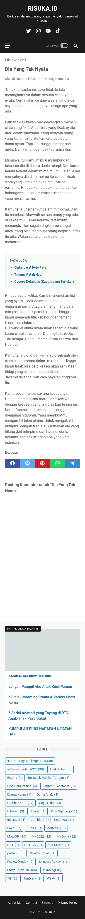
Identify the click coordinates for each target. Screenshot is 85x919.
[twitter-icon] (28, 31)
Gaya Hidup (50, 803)
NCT (13, 845)
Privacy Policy (67, 902)
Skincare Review (53, 861)
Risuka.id (43, 8)
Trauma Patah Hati (28, 275)
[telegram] (72, 463)
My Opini (66, 836)
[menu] (10, 45)
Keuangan (64, 819)
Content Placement (58, 786)
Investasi (16, 819)
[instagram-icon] (38, 31)
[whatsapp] (57, 463)
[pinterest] (42, 463)
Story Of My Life (22, 870)
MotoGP (16, 836)
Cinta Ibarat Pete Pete (30, 268)
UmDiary (32, 878)
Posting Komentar (56, 79)
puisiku (15, 853)
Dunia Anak (47, 794)
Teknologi (51, 870)
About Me (14, 902)
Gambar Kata (20, 803)
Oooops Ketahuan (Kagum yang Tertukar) (44, 282)
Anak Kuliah (60, 769)
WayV (54, 878)
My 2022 (41, 836)
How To (37, 811)
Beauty (15, 777)
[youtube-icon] (47, 31)
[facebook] (12, 463)
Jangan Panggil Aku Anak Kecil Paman (40, 686)
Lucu (34, 828)
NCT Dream (58, 845)
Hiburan (15, 811)
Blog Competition (22, 786)
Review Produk (20, 861)
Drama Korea (19, 794)
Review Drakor (43, 853)
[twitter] (27, 463)
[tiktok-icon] (57, 31)
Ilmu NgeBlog (64, 811)
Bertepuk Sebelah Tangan (48, 777)
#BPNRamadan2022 (25, 769)
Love (14, 828)
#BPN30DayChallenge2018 (30, 761)
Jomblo (40, 819)
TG (13, 878)
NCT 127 (33, 845)
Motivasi (56, 828)
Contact (31, 902)
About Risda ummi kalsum (29, 676)
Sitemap (47, 902)
